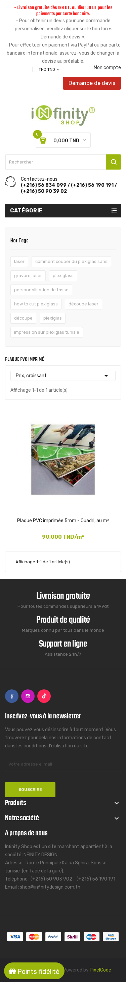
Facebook (11, 696)
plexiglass (63, 275)
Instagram (28, 696)
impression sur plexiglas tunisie (46, 332)
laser (19, 261)
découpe (23, 318)
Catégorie (26, 210)
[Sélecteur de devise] (49, 69)
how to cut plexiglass (36, 303)
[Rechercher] (63, 162)
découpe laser (83, 303)
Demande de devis (92, 83)
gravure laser (28, 275)
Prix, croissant (63, 376)
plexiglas (52, 318)
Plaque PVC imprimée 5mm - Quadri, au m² (63, 521)
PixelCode (100, 970)
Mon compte (107, 67)
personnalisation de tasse (41, 289)
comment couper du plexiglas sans (71, 261)
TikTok (44, 696)
